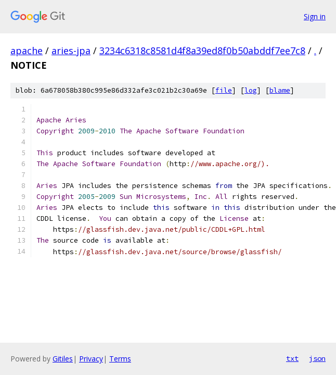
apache (26, 50)
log (250, 90)
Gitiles (63, 359)
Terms (120, 359)
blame (279, 90)
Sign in (315, 16)
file (223, 90)
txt (292, 358)
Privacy (91, 359)
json (317, 358)
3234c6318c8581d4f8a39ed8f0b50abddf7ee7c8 (202, 50)
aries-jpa (71, 50)
